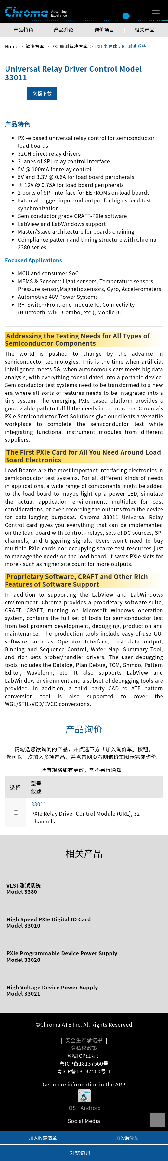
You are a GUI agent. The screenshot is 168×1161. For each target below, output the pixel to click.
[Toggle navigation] (156, 13)
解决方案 (34, 46)
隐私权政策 (84, 1048)
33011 (38, 804)
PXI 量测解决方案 (69, 46)
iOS (71, 1108)
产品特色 (23, 29)
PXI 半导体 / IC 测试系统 (120, 46)
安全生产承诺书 (84, 1040)
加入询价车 (126, 1137)
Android (91, 1108)
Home (11, 46)
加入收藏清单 (43, 1137)
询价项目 (104, 29)
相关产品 (145, 29)
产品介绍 (64, 29)
